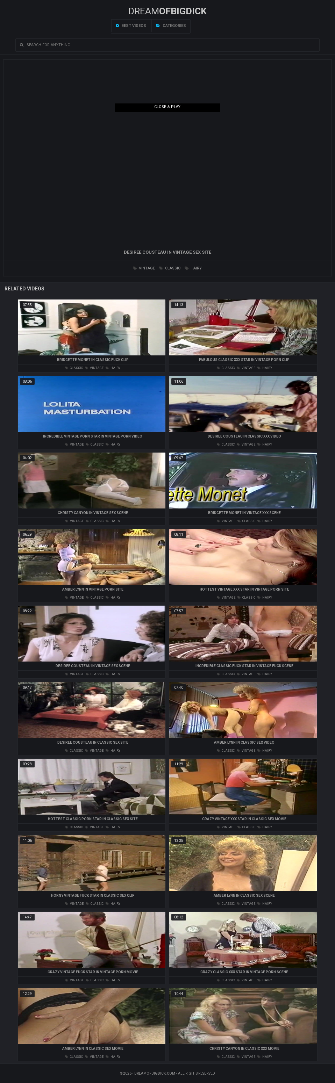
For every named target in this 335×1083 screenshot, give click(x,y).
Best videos (131, 25)
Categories (171, 25)
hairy (193, 268)
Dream (167, 11)
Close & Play (167, 106)
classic (169, 268)
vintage (144, 268)
